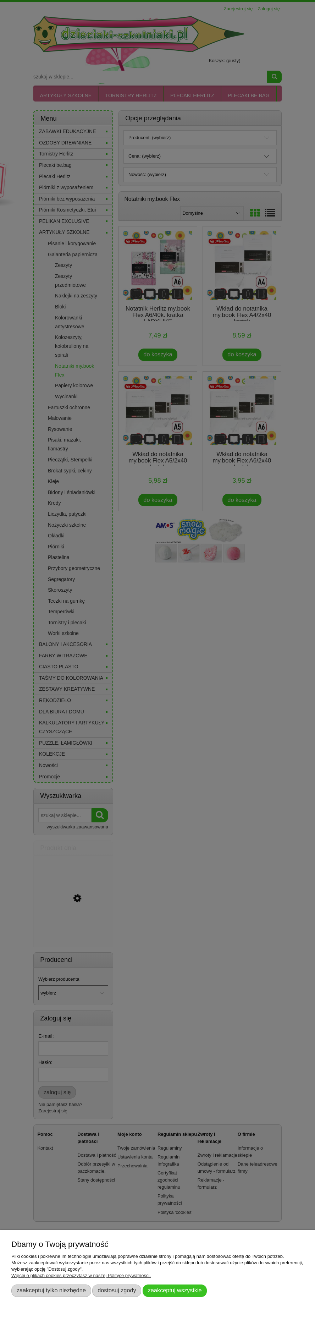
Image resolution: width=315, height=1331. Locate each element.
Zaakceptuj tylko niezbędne (51, 1290)
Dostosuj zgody (117, 1290)
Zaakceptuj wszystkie (175, 1290)
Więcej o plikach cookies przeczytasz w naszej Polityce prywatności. (81, 1275)
